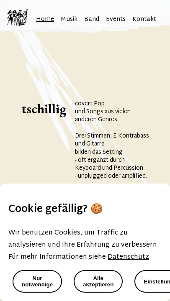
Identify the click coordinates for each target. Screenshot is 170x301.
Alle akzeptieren (98, 281)
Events (116, 19)
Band (91, 19)
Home (45, 19)
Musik (69, 19)
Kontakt (144, 19)
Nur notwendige (37, 281)
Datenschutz (128, 257)
